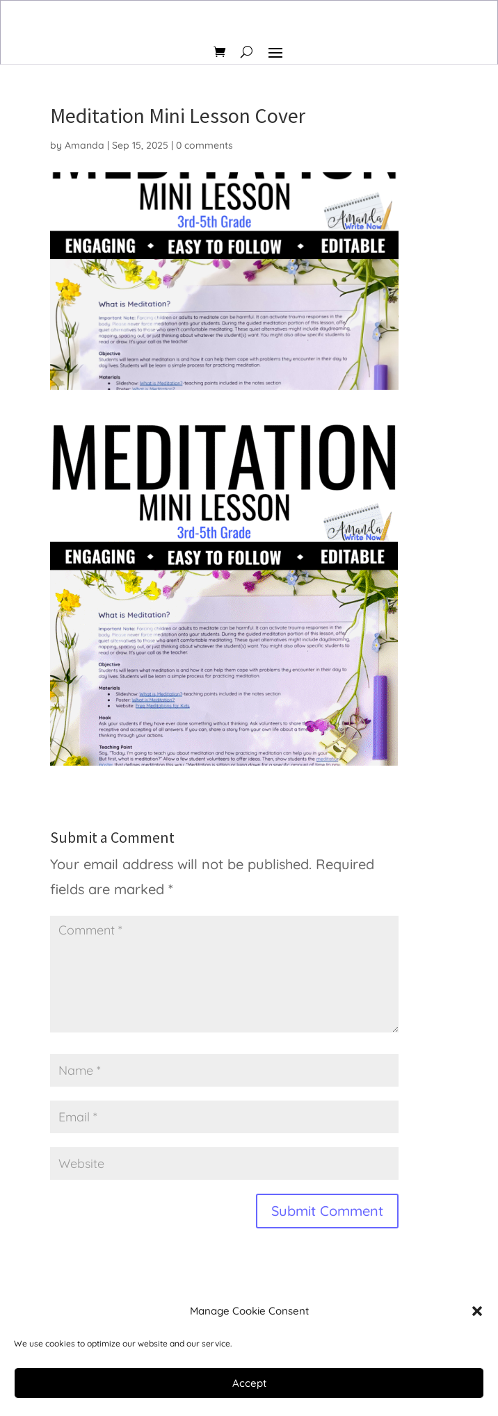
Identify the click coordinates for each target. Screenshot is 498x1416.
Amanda (84, 145)
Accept (249, 1383)
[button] (477, 1311)
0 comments (204, 145)
